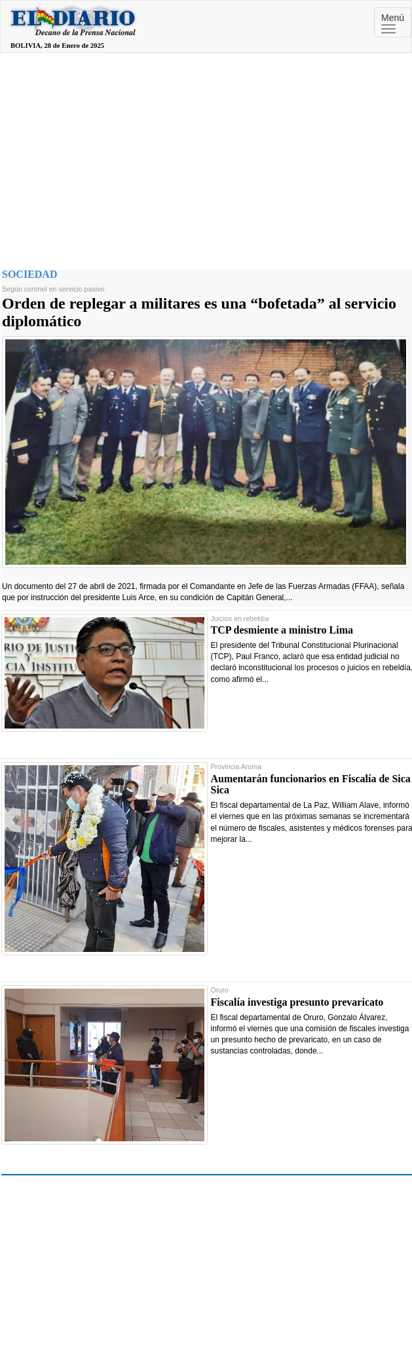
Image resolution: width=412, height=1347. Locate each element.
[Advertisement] (206, 158)
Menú (392, 22)
